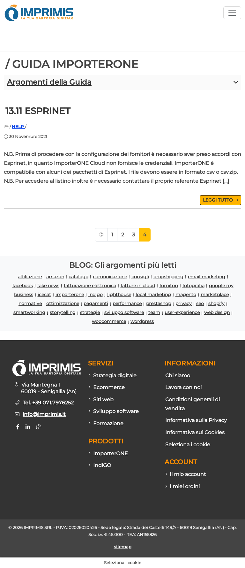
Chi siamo (177, 375)
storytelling (63, 312)
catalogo (78, 277)
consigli (140, 277)
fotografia (193, 285)
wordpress (142, 321)
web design (217, 312)
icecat (44, 294)
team (154, 312)
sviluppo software (124, 312)
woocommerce (109, 321)
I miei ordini (182, 486)
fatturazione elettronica (90, 285)
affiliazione (30, 277)
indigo (95, 294)
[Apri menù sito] (232, 12)
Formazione (106, 423)
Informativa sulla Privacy (196, 420)
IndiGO (100, 465)
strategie (90, 312)
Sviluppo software (114, 411)
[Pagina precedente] (101, 235)
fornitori (169, 285)
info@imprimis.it (44, 414)
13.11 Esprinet (37, 110)
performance (127, 303)
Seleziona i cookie (187, 444)
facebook (22, 285)
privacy (183, 303)
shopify (216, 303)
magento (185, 294)
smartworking (29, 312)
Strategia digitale (113, 375)
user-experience (182, 312)
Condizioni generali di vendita (192, 403)
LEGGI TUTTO (220, 200)
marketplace (215, 294)
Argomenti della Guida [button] (49, 82)
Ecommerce (107, 387)
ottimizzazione (62, 303)
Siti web (101, 399)
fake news (48, 285)
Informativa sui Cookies (195, 432)
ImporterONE (108, 453)
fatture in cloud (138, 285)
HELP (18, 126)
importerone (70, 294)
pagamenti (96, 303)
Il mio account (185, 474)
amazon (55, 277)
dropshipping (168, 277)
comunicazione (110, 277)
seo (200, 303)
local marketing (153, 294)
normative (30, 303)
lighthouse (119, 294)
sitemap (122, 546)
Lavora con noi (183, 387)
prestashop (158, 303)
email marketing (206, 277)
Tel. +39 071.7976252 (48, 403)
